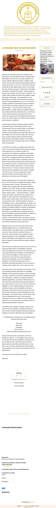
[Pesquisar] (46, 82)
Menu (28, 39)
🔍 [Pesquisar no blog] (52, 81)
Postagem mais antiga (25, 413)
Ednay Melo (29, 506)
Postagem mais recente (12, 413)
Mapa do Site (7, 466)
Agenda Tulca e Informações (47, 48)
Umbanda (25, 379)
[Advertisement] (28, 442)
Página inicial (19, 413)
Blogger (32, 502)
